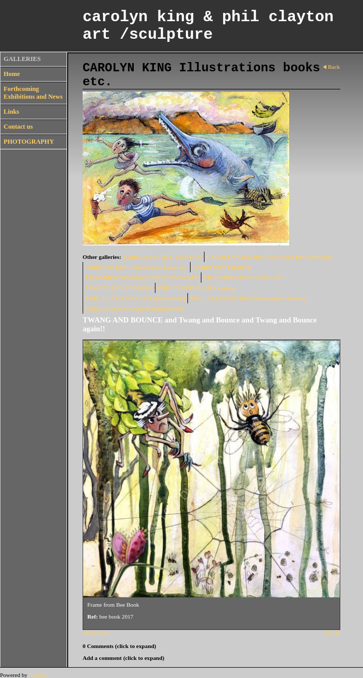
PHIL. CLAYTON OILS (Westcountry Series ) (247, 298)
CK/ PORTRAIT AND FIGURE (243, 277)
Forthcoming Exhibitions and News (33, 92)
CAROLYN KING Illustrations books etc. (136, 267)
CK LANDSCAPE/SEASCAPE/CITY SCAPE (142, 277)
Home (12, 74)
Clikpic (37, 675)
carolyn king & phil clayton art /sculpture (208, 25)
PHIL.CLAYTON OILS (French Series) (134, 308)
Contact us (18, 126)
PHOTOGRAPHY (29, 141)
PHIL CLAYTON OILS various (196, 288)
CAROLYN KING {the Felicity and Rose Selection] (270, 257)
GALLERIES (22, 59)
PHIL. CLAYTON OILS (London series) (135, 298)
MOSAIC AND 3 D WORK (119, 288)
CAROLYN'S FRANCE (222, 267)
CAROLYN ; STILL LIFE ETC (162, 257)
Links (11, 111)
